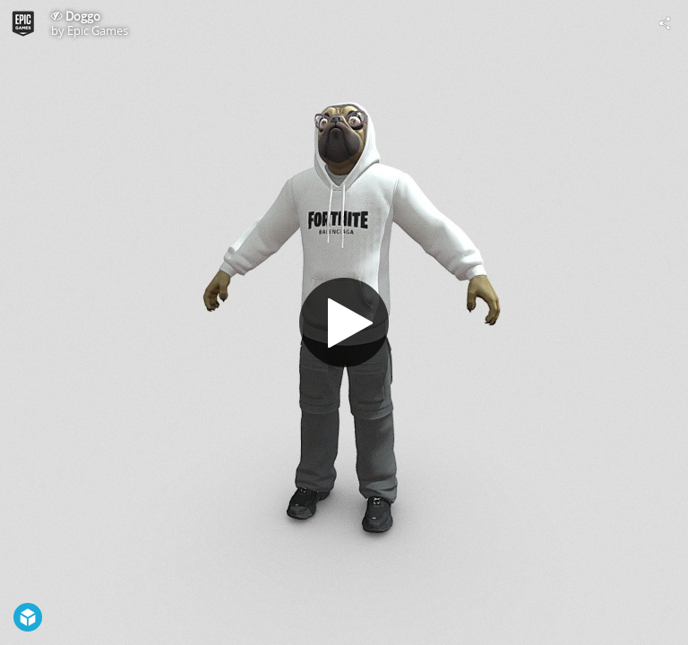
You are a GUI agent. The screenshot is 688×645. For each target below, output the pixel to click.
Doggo (82, 16)
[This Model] (23, 23)
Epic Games (97, 30)
